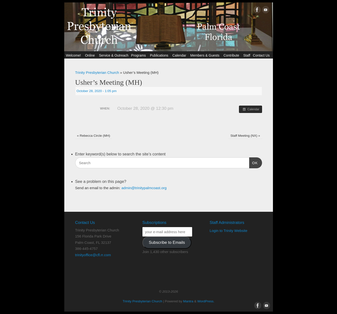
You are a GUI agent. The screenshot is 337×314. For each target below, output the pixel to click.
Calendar (180, 55)
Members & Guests (205, 55)
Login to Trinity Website (228, 231)
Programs (139, 55)
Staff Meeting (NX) (245, 135)
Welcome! (74, 55)
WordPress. (205, 301)
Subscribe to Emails (167, 242)
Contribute (232, 55)
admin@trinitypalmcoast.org (143, 188)
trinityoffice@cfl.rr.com (93, 255)
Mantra (188, 301)
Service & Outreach (113, 55)
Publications (160, 55)
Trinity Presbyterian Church (97, 72)
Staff (246, 55)
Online (90, 55)
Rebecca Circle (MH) (93, 135)
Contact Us (262, 55)
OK (253, 162)
